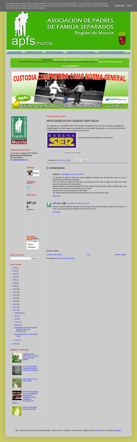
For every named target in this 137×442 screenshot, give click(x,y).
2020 (15, 283)
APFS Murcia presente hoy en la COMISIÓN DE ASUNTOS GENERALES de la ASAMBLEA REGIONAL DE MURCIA (25, 397)
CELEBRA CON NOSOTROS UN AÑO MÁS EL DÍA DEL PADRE (30, 357)
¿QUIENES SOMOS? (34, 52)
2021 (15, 280)
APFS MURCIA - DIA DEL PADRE (30, 380)
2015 (15, 298)
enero (17, 340)
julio (16, 316)
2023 (15, 274)
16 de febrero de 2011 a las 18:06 (71, 174)
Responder (56, 196)
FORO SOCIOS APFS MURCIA (111, 52)
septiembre (19, 313)
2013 (15, 304)
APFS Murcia (57, 203)
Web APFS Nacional (54, 52)
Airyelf (98, 430)
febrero (17, 325)
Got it (129, 6)
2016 (15, 295)
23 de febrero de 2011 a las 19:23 (77, 203)
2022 (15, 277)
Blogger (118, 430)
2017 (15, 292)
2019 (15, 286)
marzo (17, 322)
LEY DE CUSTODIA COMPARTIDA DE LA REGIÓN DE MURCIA (30, 368)
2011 (15, 310)
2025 (15, 268)
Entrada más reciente (54, 255)
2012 (15, 307)
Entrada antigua (120, 255)
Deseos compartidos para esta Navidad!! (30, 408)
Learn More (119, 6)
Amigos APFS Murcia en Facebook (81, 52)
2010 (15, 344)
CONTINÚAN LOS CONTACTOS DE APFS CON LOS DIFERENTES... (25, 329)
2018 (15, 289)
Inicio (88, 255)
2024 (15, 271)
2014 (15, 301)
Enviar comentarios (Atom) (65, 258)
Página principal (14, 52)
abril (16, 319)
